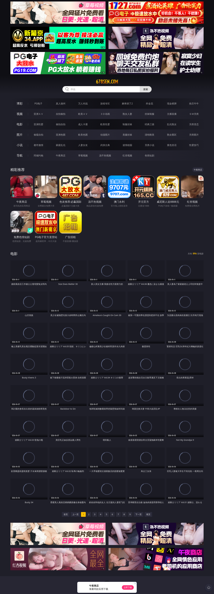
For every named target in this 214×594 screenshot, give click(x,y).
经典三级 (149, 124)
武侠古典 (105, 145)
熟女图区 (172, 134)
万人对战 (83, 103)
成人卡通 (83, 124)
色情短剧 (149, 155)
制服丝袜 (127, 124)
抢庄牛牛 (194, 103)
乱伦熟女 (172, 124)
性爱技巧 (194, 145)
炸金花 (149, 103)
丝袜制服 (149, 114)
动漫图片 (105, 134)
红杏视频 (127, 155)
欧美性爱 (105, 124)
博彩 (20, 103)
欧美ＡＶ (83, 114)
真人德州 (60, 103)
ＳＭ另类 (194, 114)
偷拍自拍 (60, 124)
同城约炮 (38, 155)
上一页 (75, 514)
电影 (20, 124)
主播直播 (172, 114)
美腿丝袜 (127, 134)
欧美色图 (83, 134)
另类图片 (194, 134)
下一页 (138, 514)
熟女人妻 (127, 114)
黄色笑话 (172, 145)
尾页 (148, 514)
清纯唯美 (149, 134)
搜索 (145, 89)
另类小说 (149, 145)
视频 (20, 114)
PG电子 (38, 103)
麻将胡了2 (127, 103)
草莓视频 (83, 155)
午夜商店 (60, 155)
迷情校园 (127, 145)
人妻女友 (83, 145)
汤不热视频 (105, 155)
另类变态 (194, 124)
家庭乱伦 (60, 145)
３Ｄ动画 (105, 114)
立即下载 (128, 587)
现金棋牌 (172, 103)
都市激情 (38, 145)
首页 (66, 514)
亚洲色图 (60, 134)
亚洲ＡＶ (38, 114)
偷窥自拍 (38, 134)
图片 (20, 135)
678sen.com (107, 82)
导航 (20, 155)
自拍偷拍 (60, 114)
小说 (20, 145)
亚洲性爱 (38, 124)
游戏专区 (105, 103)
